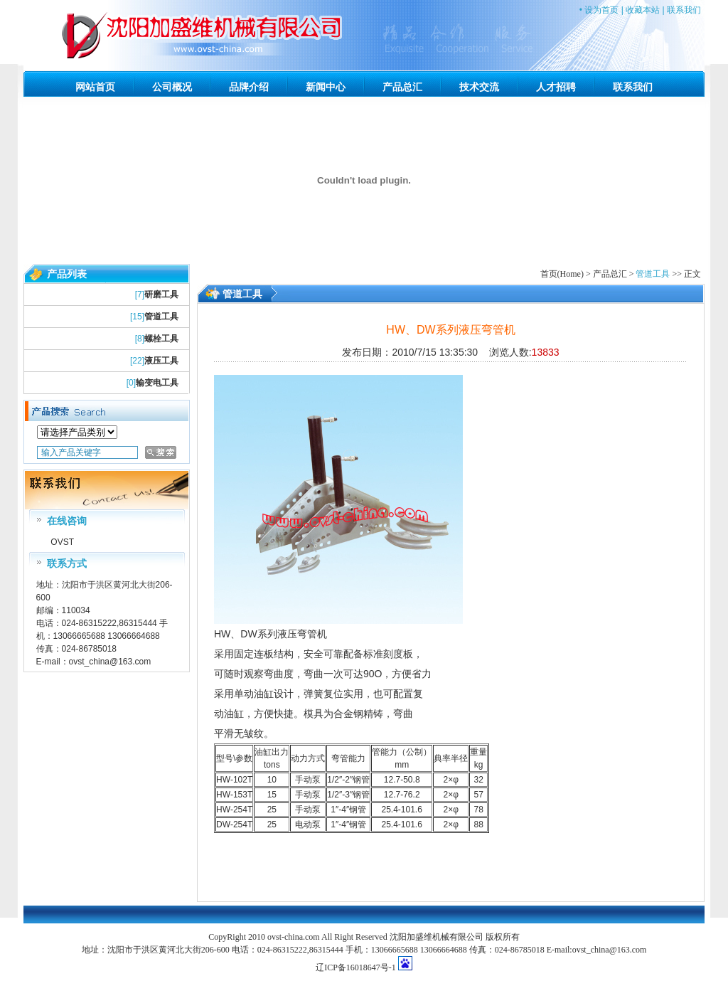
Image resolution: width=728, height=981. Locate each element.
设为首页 (601, 10)
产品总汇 (402, 86)
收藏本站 (643, 10)
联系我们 (684, 10)
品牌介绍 (249, 86)
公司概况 (172, 86)
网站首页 (95, 86)
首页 (548, 274)
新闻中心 (326, 86)
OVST (61, 542)
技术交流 (479, 86)
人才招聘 (556, 86)
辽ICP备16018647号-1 (356, 967)
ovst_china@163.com (110, 662)
